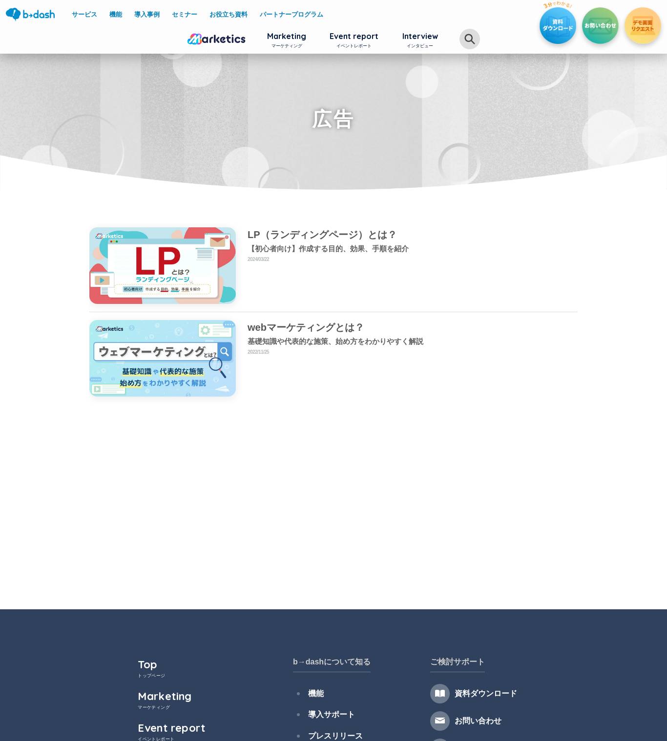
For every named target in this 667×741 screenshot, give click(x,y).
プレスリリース (332, 729)
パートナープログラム (291, 14)
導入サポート (328, 710)
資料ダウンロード (485, 693)
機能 (313, 692)
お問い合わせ (477, 721)
